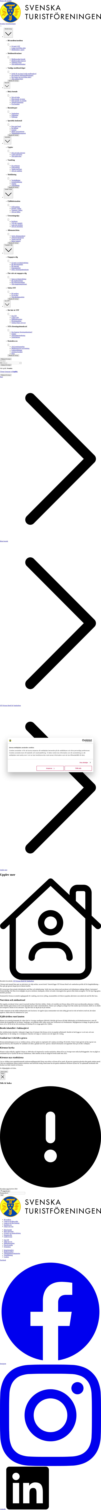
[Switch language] (1, 361)
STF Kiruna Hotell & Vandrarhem (10, 705)
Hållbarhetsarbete (9, 1243)
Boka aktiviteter (9, 1231)
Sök (1, 363)
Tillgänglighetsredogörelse (12, 1253)
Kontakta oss (8, 1225)
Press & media (8, 1245)
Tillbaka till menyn (6, 359)
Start (1, 377)
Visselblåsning (8, 1255)
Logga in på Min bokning (11, 1223)
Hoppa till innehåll (5, 1)
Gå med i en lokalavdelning (12, 1233)
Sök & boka (4, 1071)
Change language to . (9, 371)
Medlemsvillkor (9, 1252)
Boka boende (4, 541)
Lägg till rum (5, 1191)
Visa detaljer (84, 762)
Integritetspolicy (9, 1250)
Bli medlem (7, 1219)
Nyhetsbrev (7, 1247)
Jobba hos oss (8, 1241)
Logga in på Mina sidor (11, 1221)
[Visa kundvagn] (4, 361)
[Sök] (20, 363)
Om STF (6, 1240)
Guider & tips (8, 1236)
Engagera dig (8, 1235)
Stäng (2, 1076)
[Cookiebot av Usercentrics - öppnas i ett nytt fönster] (83, 740)
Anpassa (50, 768)
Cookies (6, 1257)
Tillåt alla (78, 768)
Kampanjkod (4, 1193)
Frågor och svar (8, 1226)
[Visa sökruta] (2, 361)
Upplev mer (3, 870)
